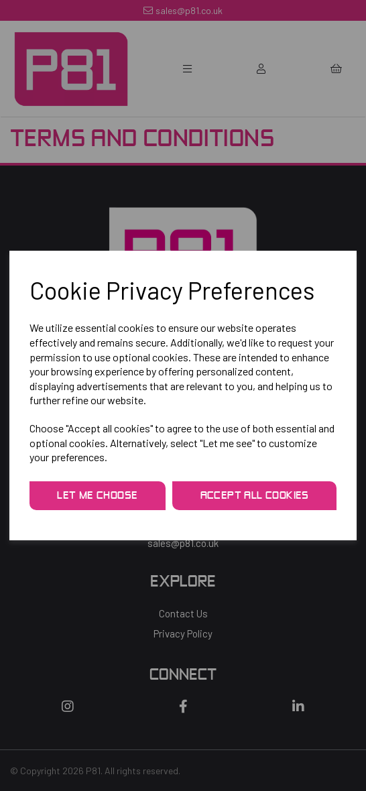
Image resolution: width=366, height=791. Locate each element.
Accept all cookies (254, 496)
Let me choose (97, 496)
